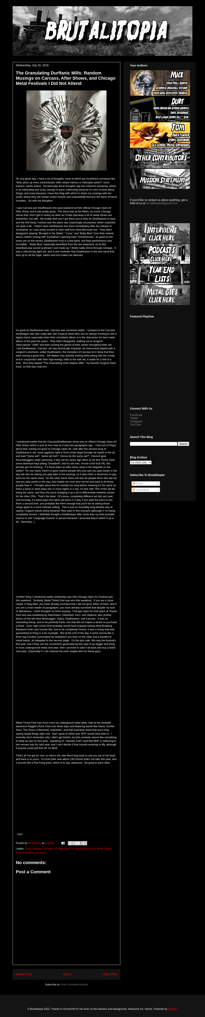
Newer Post (24, 974)
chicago (47, 848)
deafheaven (82, 848)
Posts (137, 483)
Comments (140, 489)
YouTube (135, 424)
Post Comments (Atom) (74, 984)
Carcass (37, 848)
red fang (40, 852)
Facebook (136, 415)
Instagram (136, 421)
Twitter (134, 418)
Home (67, 974)
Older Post (109, 974)
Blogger (172, 1008)
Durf (92, 848)
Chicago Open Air (64, 848)
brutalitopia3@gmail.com (162, 203)
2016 (28, 848)
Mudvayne (28, 852)
